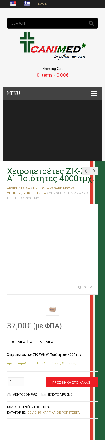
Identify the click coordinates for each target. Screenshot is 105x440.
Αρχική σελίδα (18, 188)
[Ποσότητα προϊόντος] (16, 381)
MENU (13, 93)
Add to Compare (22, 394)
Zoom (87, 287)
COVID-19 (34, 413)
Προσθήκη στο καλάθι (72, 382)
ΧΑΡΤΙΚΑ (49, 413)
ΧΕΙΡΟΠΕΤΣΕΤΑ (35, 193)
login (42, 3)
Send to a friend (60, 394)
